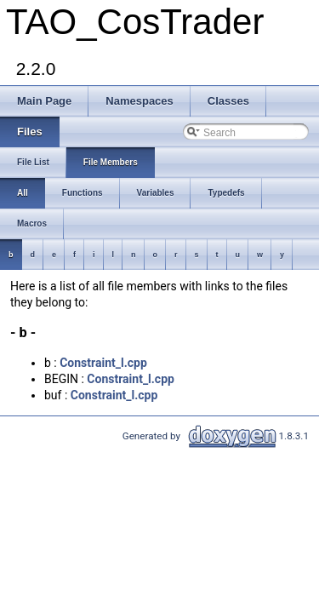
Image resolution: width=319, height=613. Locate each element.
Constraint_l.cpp (103, 363)
